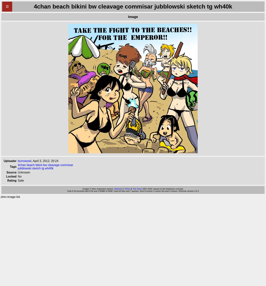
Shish (127, 189)
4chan (22, 165)
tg (43, 168)
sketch (36, 168)
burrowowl (24, 161)
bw (45, 165)
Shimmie (118, 189)
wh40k (49, 168)
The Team (137, 189)
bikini (38, 165)
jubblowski (24, 168)
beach (31, 165)
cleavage (53, 165)
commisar (66, 165)
